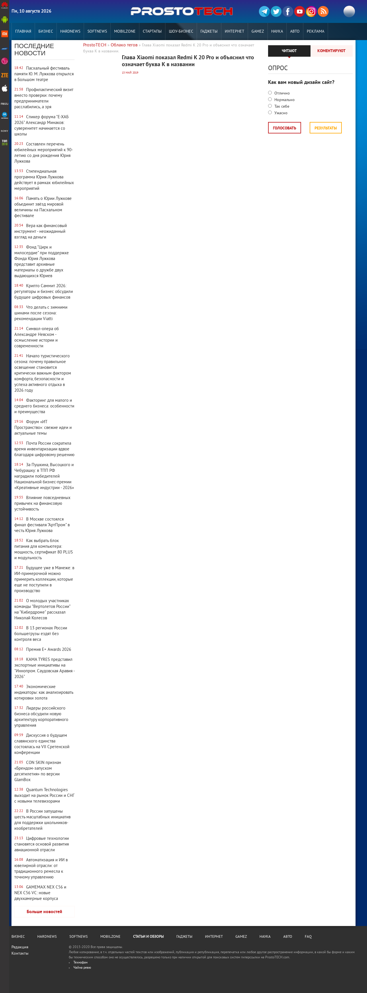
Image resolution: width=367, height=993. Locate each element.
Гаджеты (209, 31)
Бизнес (45, 31)
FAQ (308, 937)
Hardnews (70, 31)
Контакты (19, 953)
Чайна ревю (82, 968)
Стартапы (152, 31)
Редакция (19, 947)
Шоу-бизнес (181, 31)
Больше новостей (44, 912)
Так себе (281, 106)
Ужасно (280, 113)
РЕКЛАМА (315, 31)
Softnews (97, 31)
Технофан (80, 963)
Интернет (234, 31)
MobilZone (125, 31)
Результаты (326, 128)
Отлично (281, 93)
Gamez (257, 31)
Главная (23, 31)
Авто (295, 31)
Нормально (284, 100)
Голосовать (284, 128)
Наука (277, 31)
